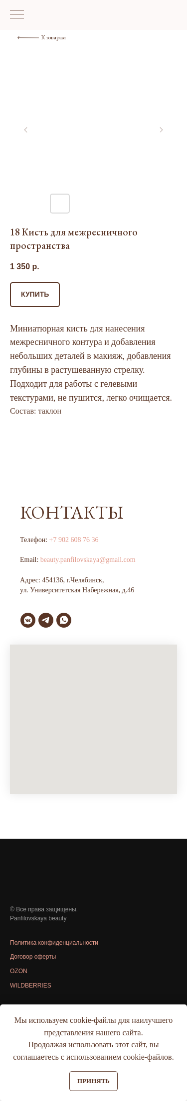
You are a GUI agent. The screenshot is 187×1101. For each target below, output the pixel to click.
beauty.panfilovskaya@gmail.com (88, 559)
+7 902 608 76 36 (74, 540)
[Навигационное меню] (17, 15)
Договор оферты (33, 956)
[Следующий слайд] (161, 130)
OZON (18, 971)
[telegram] (45, 620)
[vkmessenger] (27, 620)
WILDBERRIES (30, 985)
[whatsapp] (63, 620)
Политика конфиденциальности (54, 942)
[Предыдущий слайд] (26, 130)
